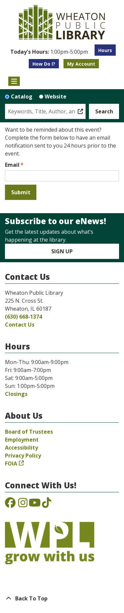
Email (12, 164)
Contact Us (19, 324)
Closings (16, 394)
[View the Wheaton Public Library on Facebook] (10, 504)
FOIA (11, 463)
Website (55, 96)
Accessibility (21, 447)
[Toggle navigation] (14, 81)
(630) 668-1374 (23, 316)
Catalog (21, 96)
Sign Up (62, 251)
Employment (22, 439)
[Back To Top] (62, 598)
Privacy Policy (23, 455)
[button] (49, 51)
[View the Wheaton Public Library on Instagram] (22, 504)
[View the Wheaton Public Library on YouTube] (35, 504)
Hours (105, 50)
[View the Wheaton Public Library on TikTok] (46, 504)
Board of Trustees (29, 431)
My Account (81, 64)
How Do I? (43, 64)
